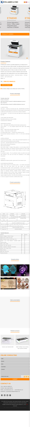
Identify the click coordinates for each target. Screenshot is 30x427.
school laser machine (19, 79)
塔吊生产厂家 (8, 411)
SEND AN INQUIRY (6, 89)
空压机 (21, 411)
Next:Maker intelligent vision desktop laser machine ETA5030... (13, 92)
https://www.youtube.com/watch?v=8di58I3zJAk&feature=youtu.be (13, 108)
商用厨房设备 (13, 411)
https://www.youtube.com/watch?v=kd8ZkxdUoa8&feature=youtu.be (13, 105)
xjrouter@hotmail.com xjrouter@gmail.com (13, 394)
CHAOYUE (15, 410)
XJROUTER (24, 411)
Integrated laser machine (9, 79)
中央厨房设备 (17, 411)
